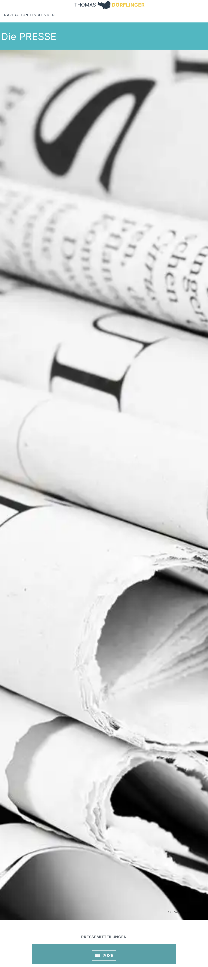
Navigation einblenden (29, 15)
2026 (104, 955)
